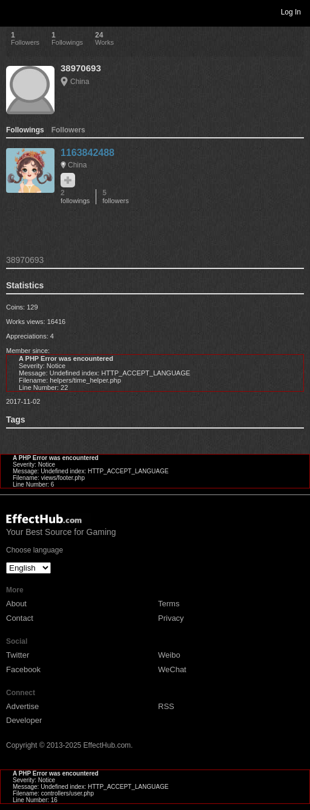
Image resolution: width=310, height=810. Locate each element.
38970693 (81, 68)
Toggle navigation (14, 11)
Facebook (23, 669)
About (16, 603)
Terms (168, 603)
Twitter (17, 654)
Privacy (171, 618)
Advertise (22, 706)
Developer (24, 720)
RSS (166, 706)
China (79, 81)
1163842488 (87, 152)
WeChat (172, 669)
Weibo (169, 654)
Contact (19, 618)
